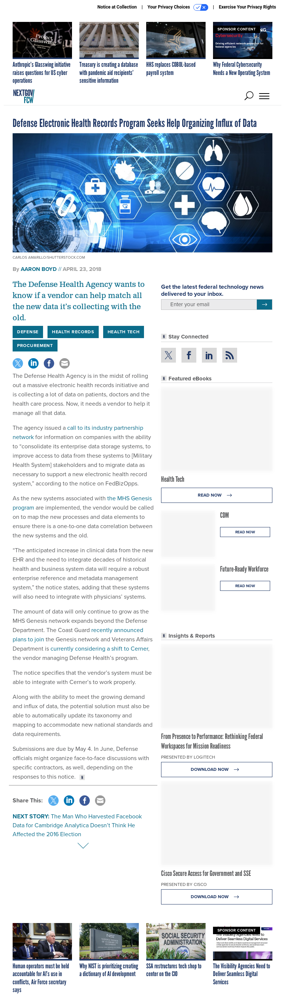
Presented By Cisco (184, 884)
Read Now (217, 495)
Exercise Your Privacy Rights (247, 7)
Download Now (217, 769)
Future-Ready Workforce (244, 569)
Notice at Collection (117, 7)
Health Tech (172, 479)
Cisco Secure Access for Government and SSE (206, 873)
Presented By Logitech (188, 757)
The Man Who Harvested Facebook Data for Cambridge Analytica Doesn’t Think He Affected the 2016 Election (77, 825)
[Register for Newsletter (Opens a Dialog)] (264, 305)
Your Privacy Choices (178, 7)
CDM (224, 515)
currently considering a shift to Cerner (98, 648)
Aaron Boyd (39, 269)
